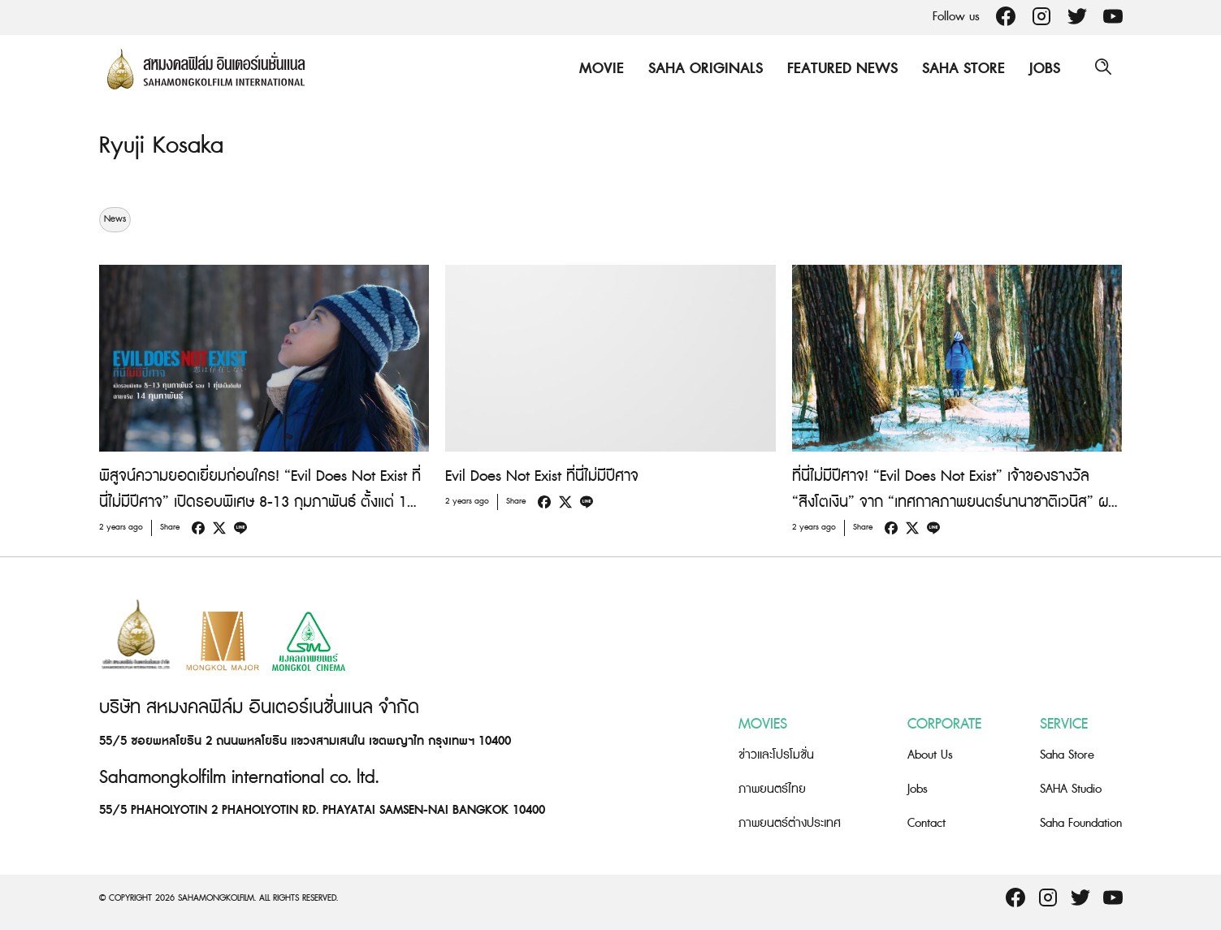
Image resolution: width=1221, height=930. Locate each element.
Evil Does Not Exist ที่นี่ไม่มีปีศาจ (542, 476)
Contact (926, 823)
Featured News (840, 68)
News (115, 219)
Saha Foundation (1081, 823)
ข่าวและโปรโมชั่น (776, 755)
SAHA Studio (1071, 789)
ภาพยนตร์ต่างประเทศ (789, 823)
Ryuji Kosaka (163, 145)
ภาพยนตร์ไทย (772, 789)
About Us (930, 755)
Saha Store (961, 68)
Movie (599, 68)
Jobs (1042, 68)
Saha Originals (703, 68)
